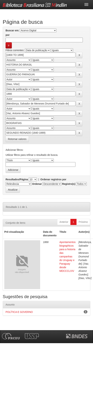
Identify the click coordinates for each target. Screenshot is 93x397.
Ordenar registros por (53, 179)
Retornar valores (17, 139)
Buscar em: (12, 30)
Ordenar (37, 183)
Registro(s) (68, 183)
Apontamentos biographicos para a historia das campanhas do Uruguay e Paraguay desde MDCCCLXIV (67, 256)
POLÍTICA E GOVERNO (19, 312)
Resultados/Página (17, 179)
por (8, 35)
